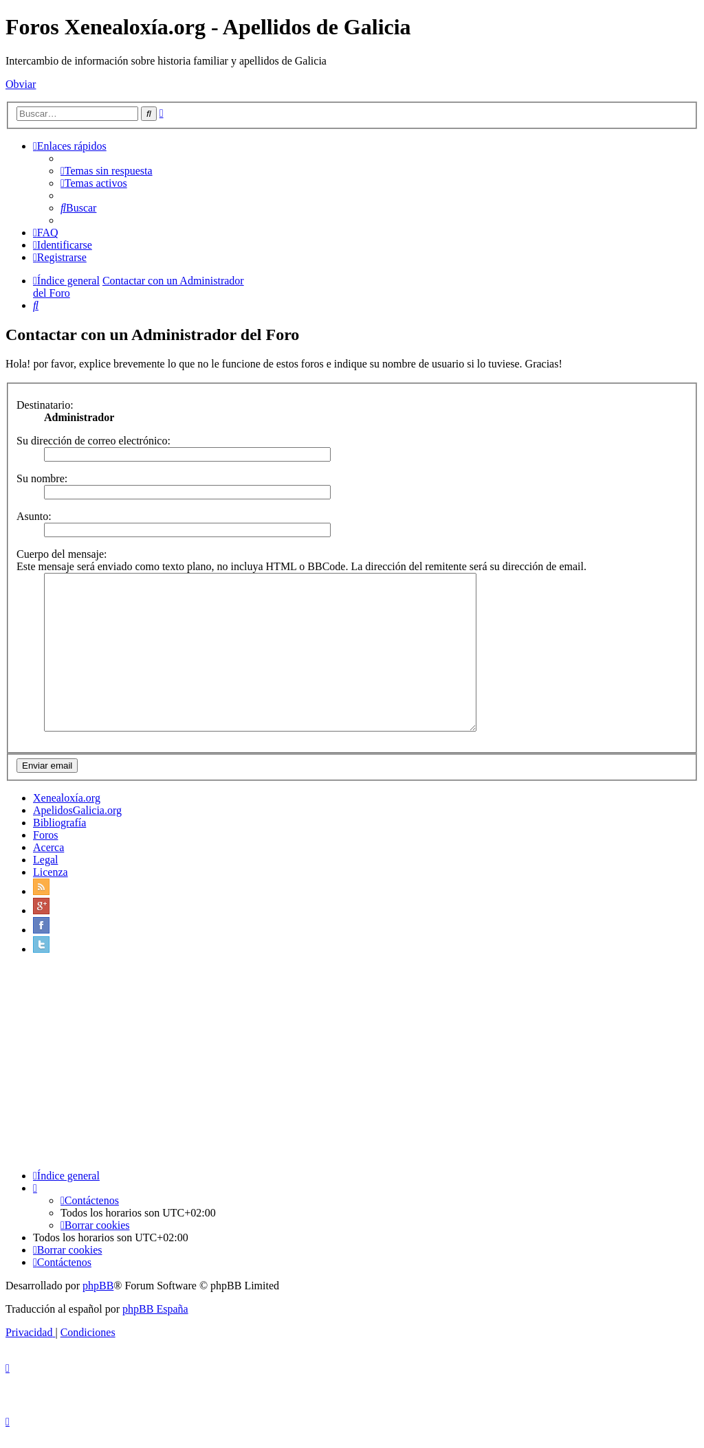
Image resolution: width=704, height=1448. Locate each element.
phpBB (97, 1300)
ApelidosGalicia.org (77, 824)
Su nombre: (41, 478)
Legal (45, 874)
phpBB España (155, 1323)
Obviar (21, 84)
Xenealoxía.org (66, 812)
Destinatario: (45, 405)
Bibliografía (59, 837)
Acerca (48, 862)
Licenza (50, 886)
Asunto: (34, 516)
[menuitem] (106, 171)
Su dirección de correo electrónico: (93, 440)
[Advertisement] (352, 1077)
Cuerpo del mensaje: (61, 554)
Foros (45, 849)
